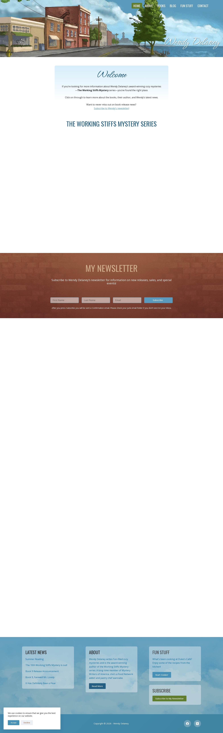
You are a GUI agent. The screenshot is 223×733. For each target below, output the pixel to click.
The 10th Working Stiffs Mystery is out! (46, 665)
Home (136, 5)
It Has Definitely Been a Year (40, 683)
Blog (173, 5)
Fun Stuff (186, 5)
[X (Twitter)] (197, 723)
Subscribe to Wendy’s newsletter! (111, 108)
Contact (203, 5)
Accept (13, 722)
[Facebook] (187, 723)
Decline (27, 722)
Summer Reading (34, 659)
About (149, 5)
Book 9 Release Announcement (42, 671)
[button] (158, 619)
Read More (97, 686)
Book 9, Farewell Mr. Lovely (39, 677)
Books (161, 5)
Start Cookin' (161, 674)
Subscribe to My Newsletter (169, 698)
